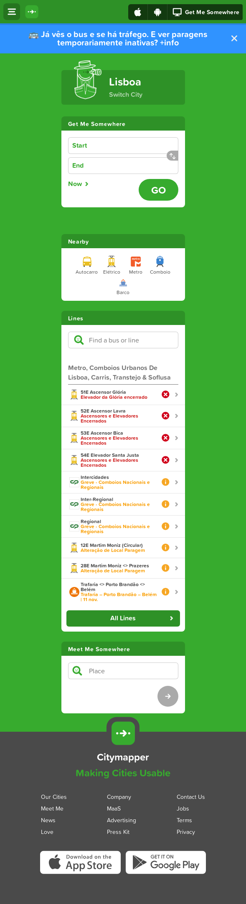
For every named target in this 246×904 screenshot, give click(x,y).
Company (119, 796)
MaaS (114, 808)
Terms (184, 819)
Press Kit (118, 831)
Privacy (186, 831)
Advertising (121, 819)
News (48, 819)
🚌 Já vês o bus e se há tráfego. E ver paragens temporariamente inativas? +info (118, 38)
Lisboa (125, 81)
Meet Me (52, 808)
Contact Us (191, 796)
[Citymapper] (123, 733)
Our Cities (54, 796)
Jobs (183, 808)
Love (47, 831)
